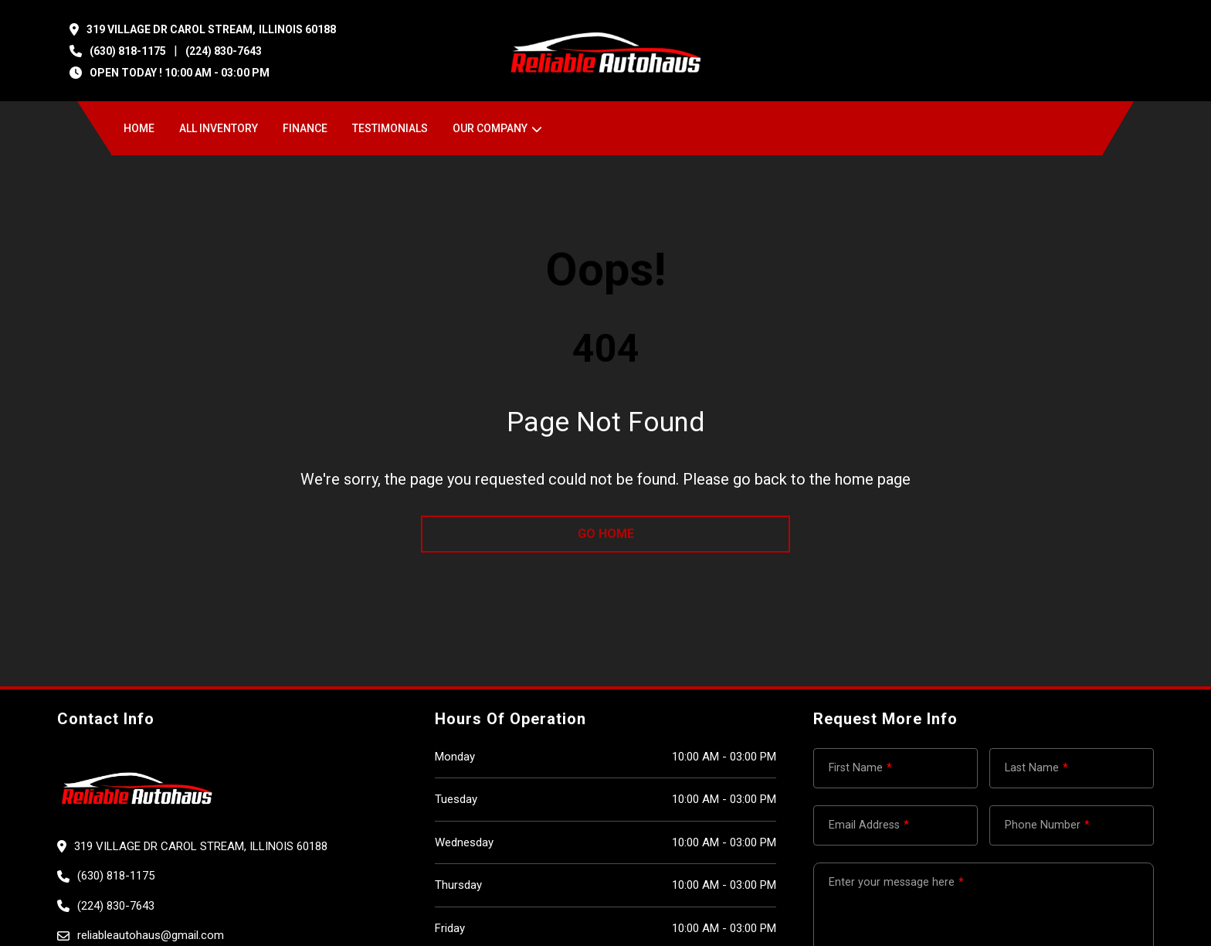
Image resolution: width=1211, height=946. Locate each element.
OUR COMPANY (490, 128)
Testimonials (390, 128)
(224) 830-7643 (223, 51)
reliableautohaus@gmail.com (150, 935)
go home (606, 533)
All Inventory (218, 128)
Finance (305, 128)
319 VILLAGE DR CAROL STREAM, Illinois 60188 (211, 29)
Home (139, 128)
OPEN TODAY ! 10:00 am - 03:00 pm (180, 72)
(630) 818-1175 (128, 51)
